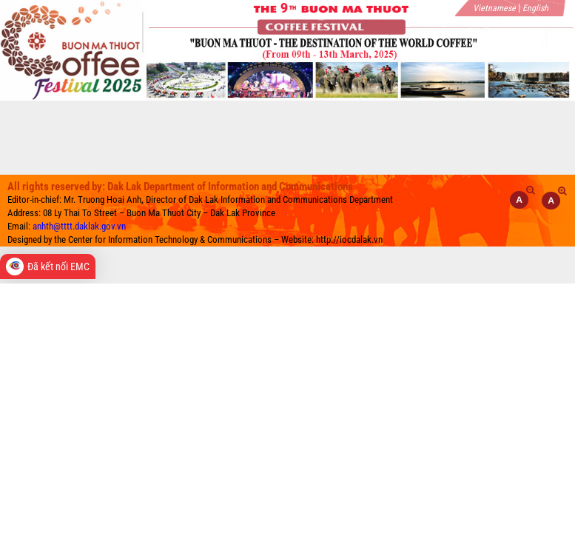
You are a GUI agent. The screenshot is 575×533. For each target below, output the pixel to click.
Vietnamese (494, 8)
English (535, 8)
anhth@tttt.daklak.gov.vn (79, 226)
